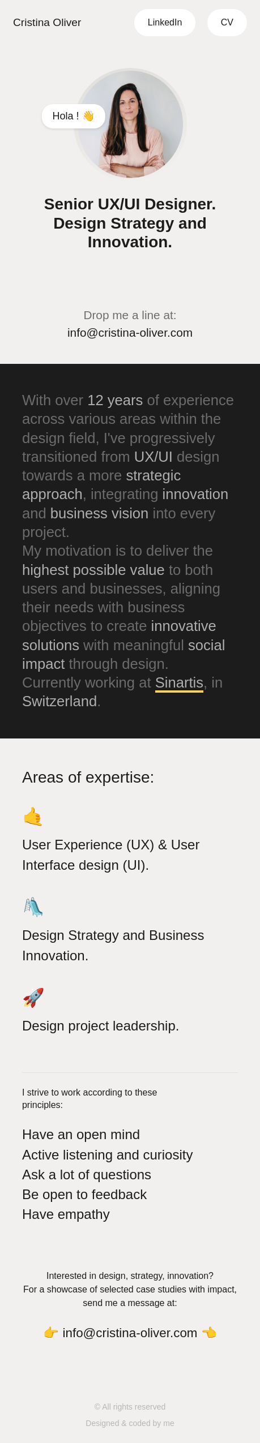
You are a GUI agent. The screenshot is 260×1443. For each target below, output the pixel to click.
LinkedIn (165, 22)
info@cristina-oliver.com (130, 332)
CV (227, 22)
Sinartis (179, 682)
